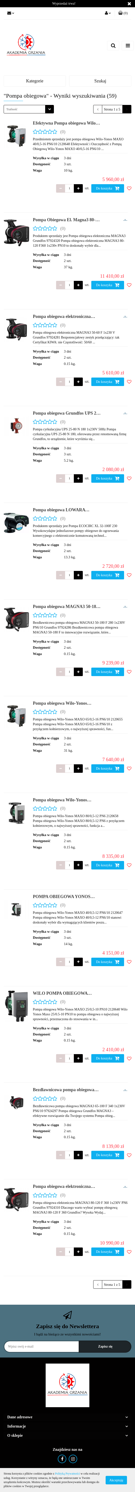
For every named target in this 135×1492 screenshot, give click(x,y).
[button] (123, 13)
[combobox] (29, 109)
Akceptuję (116, 1480)
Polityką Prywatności (67, 1473)
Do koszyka (107, 188)
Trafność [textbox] (11, 109)
